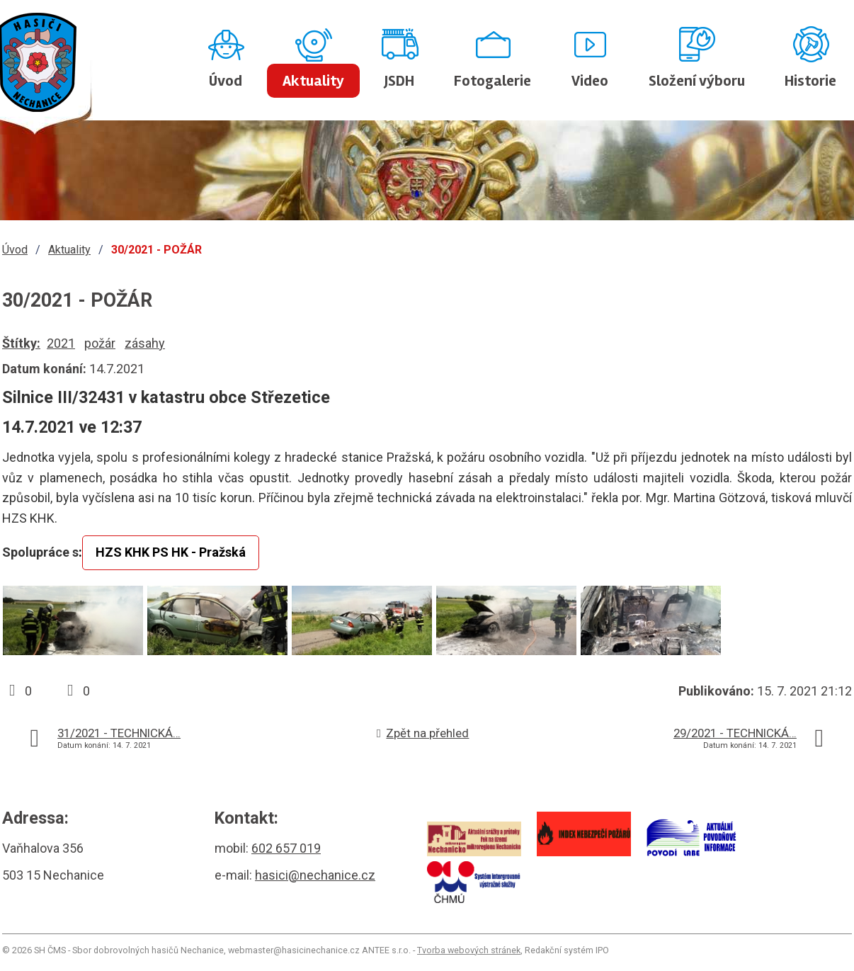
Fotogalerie (492, 81)
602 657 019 (286, 848)
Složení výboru (697, 81)
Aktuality (313, 81)
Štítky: (21, 343)
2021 (61, 343)
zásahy (145, 343)
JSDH (399, 81)
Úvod (225, 81)
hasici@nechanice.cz (315, 875)
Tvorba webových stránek (468, 950)
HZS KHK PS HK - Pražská (171, 552)
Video (589, 81)
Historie (810, 81)
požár (99, 343)
